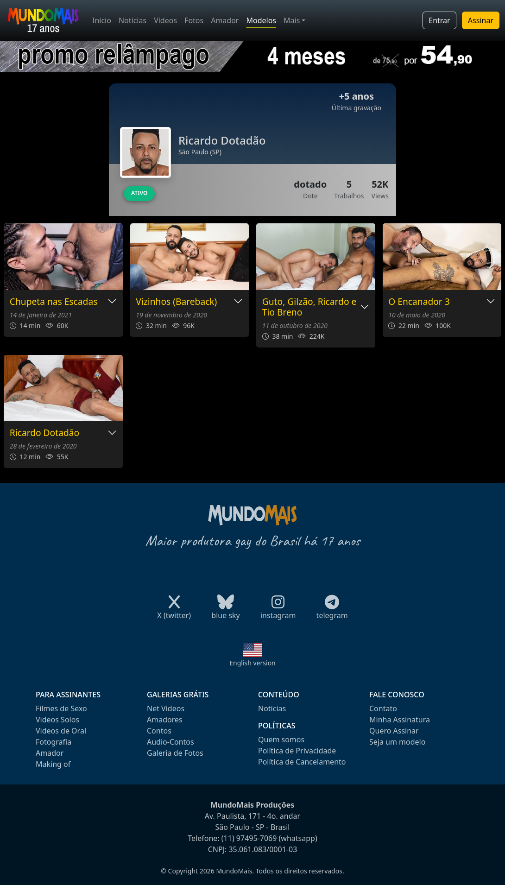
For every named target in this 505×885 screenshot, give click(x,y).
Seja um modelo (397, 742)
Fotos (193, 20)
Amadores (165, 719)
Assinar (480, 20)
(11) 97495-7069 (249, 838)
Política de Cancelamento (302, 762)
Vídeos (165, 20)
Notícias (132, 20)
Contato (383, 708)
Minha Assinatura (399, 719)
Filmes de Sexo (61, 708)
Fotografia (53, 742)
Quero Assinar (394, 731)
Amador (225, 20)
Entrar (439, 20)
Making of (53, 764)
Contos (159, 731)
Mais (292, 20)
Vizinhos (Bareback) (176, 302)
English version (252, 662)
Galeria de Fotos (175, 753)
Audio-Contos (170, 742)
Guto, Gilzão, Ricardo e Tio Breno (309, 307)
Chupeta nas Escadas (54, 302)
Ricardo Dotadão (44, 433)
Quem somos (281, 739)
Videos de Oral (61, 731)
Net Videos (165, 708)
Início (101, 20)
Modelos (261, 20)
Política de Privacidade (297, 751)
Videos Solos (57, 719)
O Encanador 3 (418, 302)
